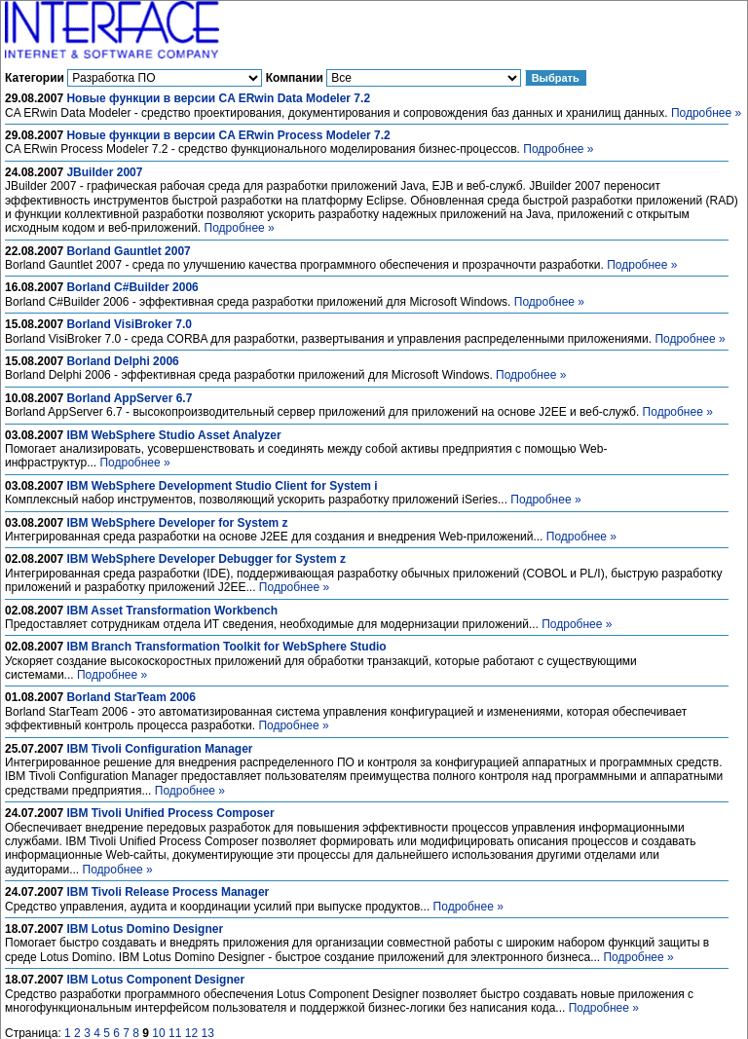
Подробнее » (706, 113)
